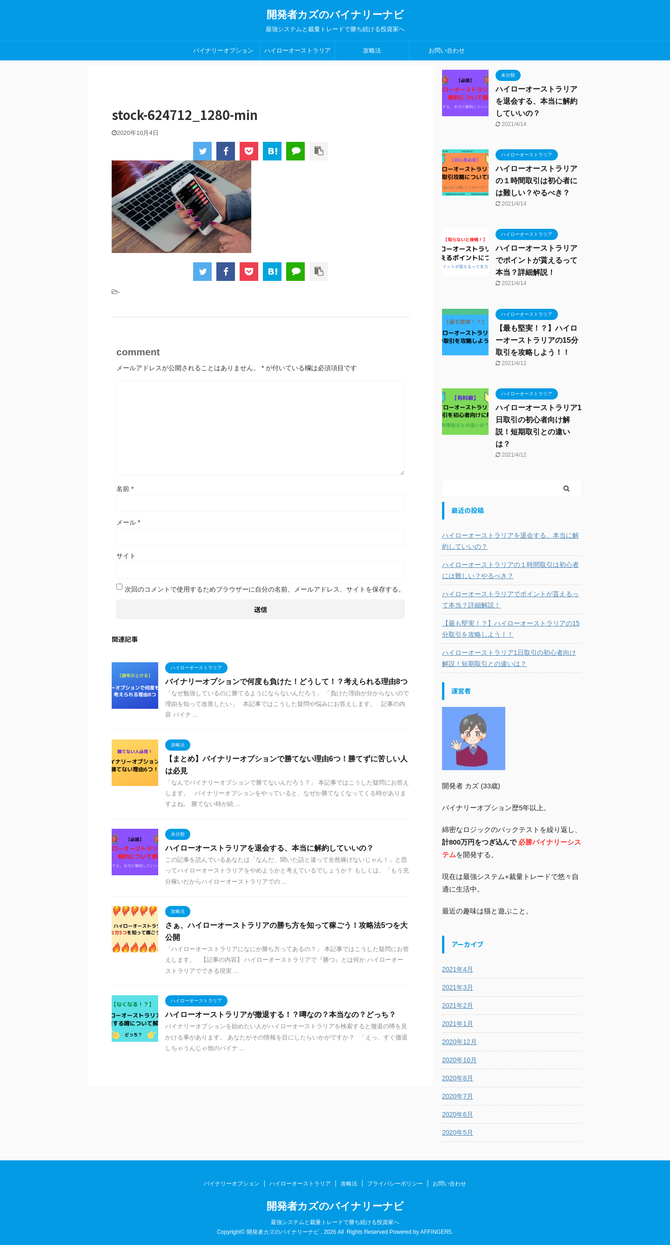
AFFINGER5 (435, 1232)
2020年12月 (459, 1041)
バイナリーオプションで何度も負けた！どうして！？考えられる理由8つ (286, 682)
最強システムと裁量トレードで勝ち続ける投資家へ (335, 1222)
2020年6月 (457, 1114)
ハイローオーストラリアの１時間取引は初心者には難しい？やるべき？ (536, 181)
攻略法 (372, 50)
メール (128, 522)
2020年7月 (457, 1096)
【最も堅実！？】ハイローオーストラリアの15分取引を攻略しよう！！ (537, 340)
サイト (126, 555)
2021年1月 (457, 1023)
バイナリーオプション (223, 50)
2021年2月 (457, 1005)
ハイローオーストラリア (297, 50)
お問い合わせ (447, 50)
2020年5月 (457, 1132)
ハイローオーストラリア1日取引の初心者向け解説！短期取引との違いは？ (509, 658)
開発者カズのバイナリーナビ (335, 14)
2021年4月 (457, 969)
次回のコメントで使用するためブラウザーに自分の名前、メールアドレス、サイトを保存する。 (265, 589)
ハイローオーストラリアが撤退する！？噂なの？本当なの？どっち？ (280, 1015)
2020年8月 (457, 1078)
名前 (125, 489)
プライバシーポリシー (395, 1183)
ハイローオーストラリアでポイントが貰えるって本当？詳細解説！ (536, 260)
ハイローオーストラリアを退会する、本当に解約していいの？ (269, 848)
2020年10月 (459, 1060)
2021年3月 (457, 987)
